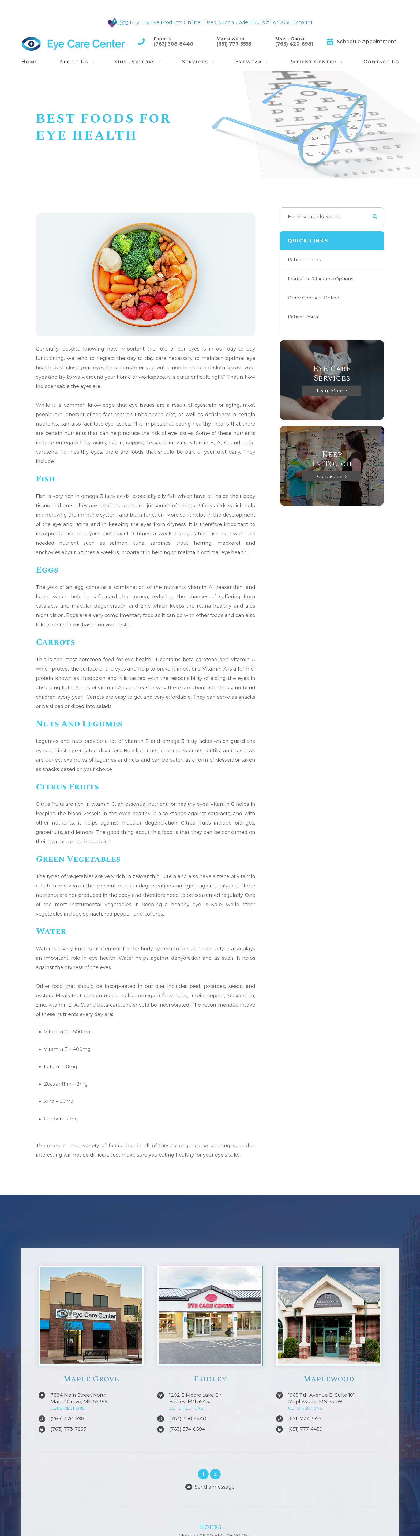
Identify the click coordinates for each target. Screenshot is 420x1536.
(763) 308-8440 (173, 44)
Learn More (329, 390)
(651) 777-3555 (234, 44)
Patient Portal (304, 317)
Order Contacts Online (315, 298)
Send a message (215, 1487)
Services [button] (198, 62)
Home (29, 62)
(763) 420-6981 (294, 44)
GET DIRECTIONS (68, 1408)
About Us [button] (76, 62)
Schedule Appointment (366, 41)
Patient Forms (305, 260)
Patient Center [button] (316, 62)
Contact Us (381, 62)
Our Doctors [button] (138, 62)
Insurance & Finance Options (322, 279)
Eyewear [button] (251, 62)
